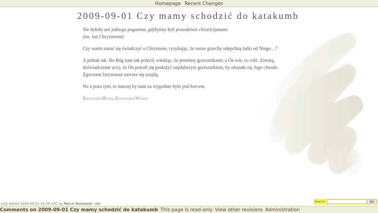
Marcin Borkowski (78, 204)
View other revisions (239, 209)
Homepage (168, 3)
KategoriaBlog (98, 98)
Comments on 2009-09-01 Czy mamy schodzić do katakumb (79, 209)
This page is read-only (186, 209)
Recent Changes (204, 3)
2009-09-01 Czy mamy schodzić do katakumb (188, 15)
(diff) (97, 203)
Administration (282, 209)
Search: (320, 201)
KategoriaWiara (131, 98)
